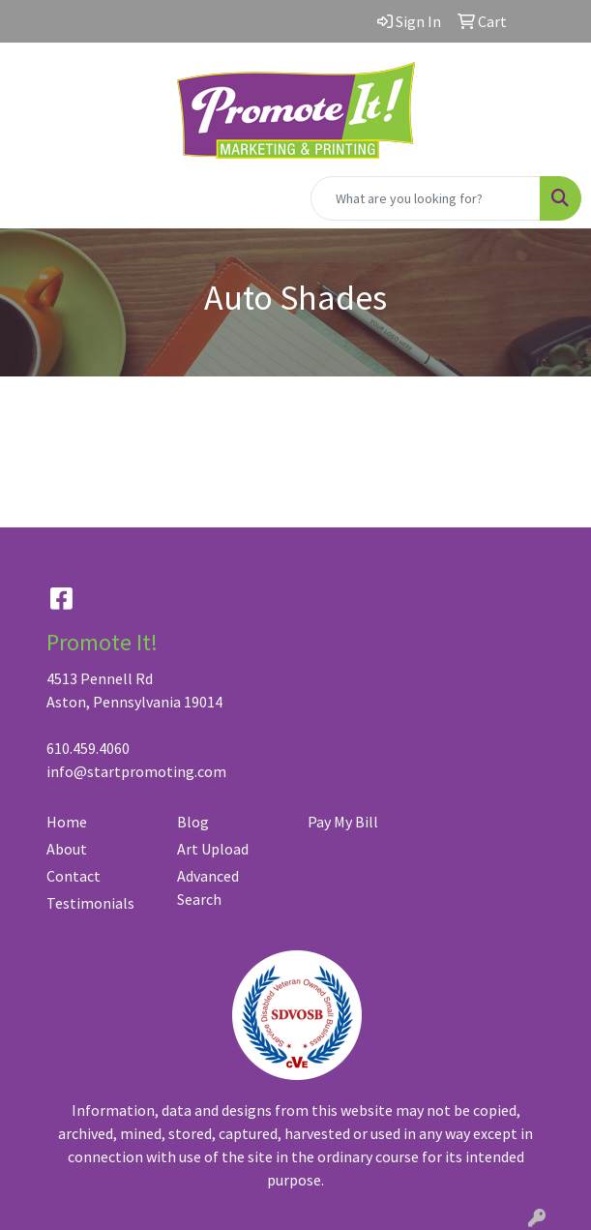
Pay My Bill (343, 821)
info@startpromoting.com (136, 771)
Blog (193, 821)
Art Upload (213, 848)
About (66, 848)
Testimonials (90, 903)
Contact (73, 875)
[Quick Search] (425, 198)
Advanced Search (208, 887)
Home (66, 821)
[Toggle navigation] (30, 198)
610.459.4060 (88, 748)
